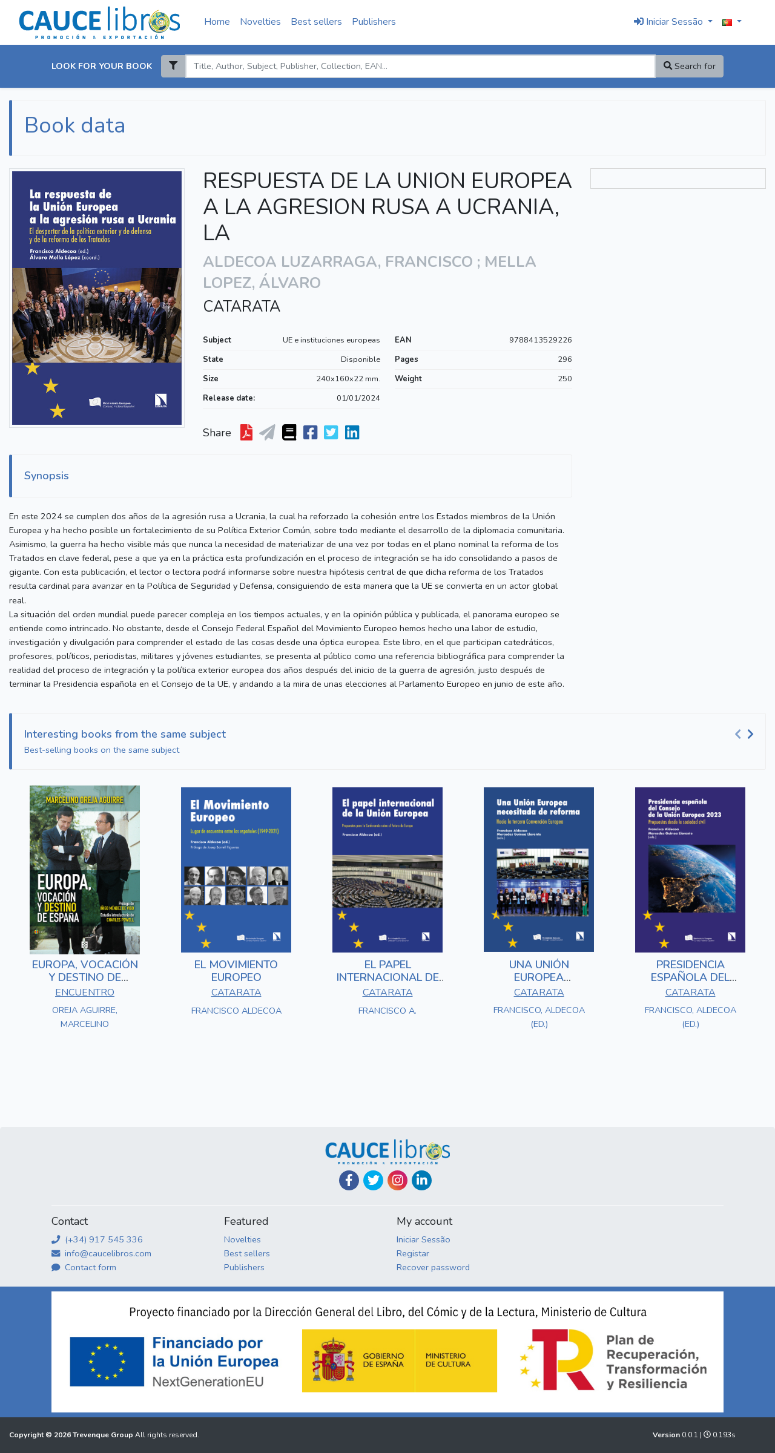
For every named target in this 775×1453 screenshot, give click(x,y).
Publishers (374, 21)
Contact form (83, 1267)
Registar (413, 1253)
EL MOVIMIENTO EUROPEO (236, 971)
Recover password (433, 1267)
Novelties (260, 21)
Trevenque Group (104, 1435)
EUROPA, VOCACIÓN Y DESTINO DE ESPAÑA (85, 977)
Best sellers (316, 21)
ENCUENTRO (84, 992)
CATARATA (241, 307)
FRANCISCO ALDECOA (236, 1011)
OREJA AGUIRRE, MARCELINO (84, 1017)
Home (217, 21)
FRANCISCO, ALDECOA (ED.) (539, 1017)
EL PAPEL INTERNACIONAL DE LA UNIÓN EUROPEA (387, 977)
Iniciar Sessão (423, 1239)
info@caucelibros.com (101, 1253)
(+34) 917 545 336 (97, 1239)
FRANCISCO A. (387, 1011)
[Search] (420, 66)
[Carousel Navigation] (745, 735)
